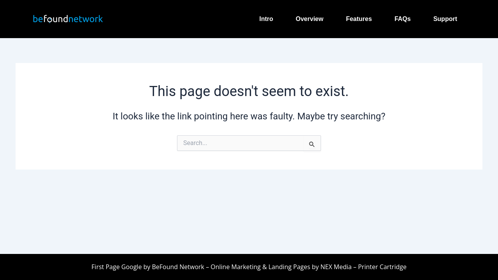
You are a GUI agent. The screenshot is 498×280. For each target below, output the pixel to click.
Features (359, 19)
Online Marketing (235, 266)
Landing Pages (289, 266)
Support (445, 19)
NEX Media (335, 266)
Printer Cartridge (381, 266)
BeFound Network (178, 266)
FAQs (403, 19)
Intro (266, 19)
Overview (309, 19)
